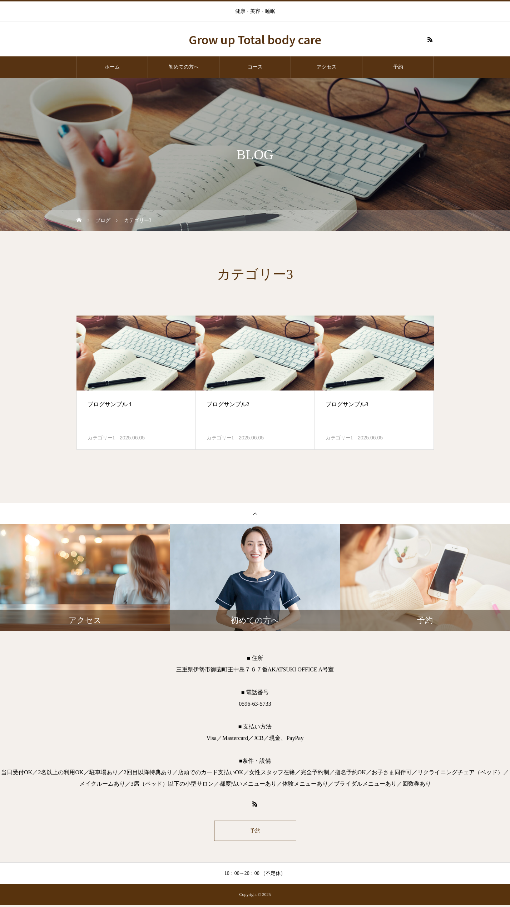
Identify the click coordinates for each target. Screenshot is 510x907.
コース (255, 67)
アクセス (327, 67)
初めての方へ (184, 67)
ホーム (112, 67)
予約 (398, 67)
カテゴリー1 (101, 437)
